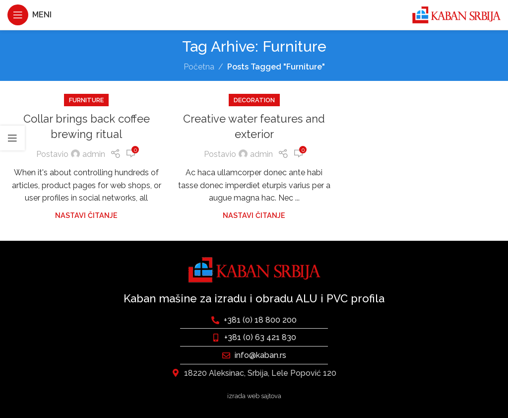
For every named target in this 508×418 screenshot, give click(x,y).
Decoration (254, 100)
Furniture (86, 100)
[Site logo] (456, 14)
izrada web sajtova (254, 396)
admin (93, 154)
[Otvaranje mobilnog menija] (29, 15)
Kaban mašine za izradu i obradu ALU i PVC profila (254, 298)
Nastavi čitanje (86, 215)
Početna (199, 66)
